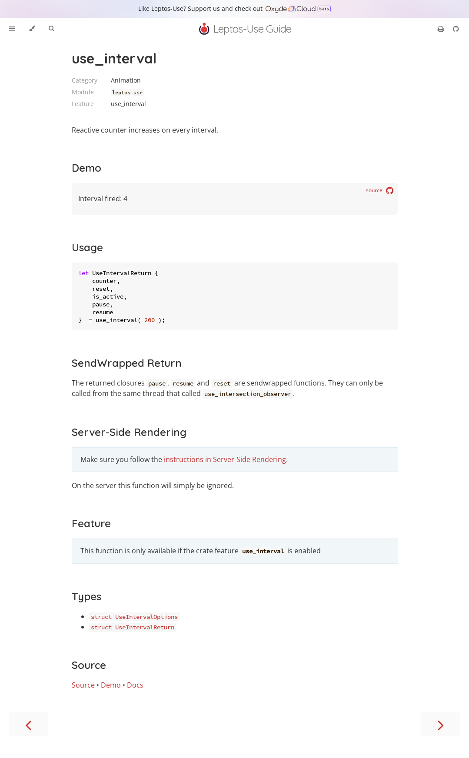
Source (89, 665)
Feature (91, 523)
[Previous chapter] (28, 724)
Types (86, 596)
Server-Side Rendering (129, 432)
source (379, 190)
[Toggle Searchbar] (51, 29)
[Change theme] (32, 29)
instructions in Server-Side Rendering (225, 459)
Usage (87, 247)
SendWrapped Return (127, 362)
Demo (86, 167)
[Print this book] (441, 28)
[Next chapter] (440, 724)
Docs (135, 685)
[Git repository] (455, 28)
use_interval (114, 58)
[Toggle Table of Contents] (12, 29)
